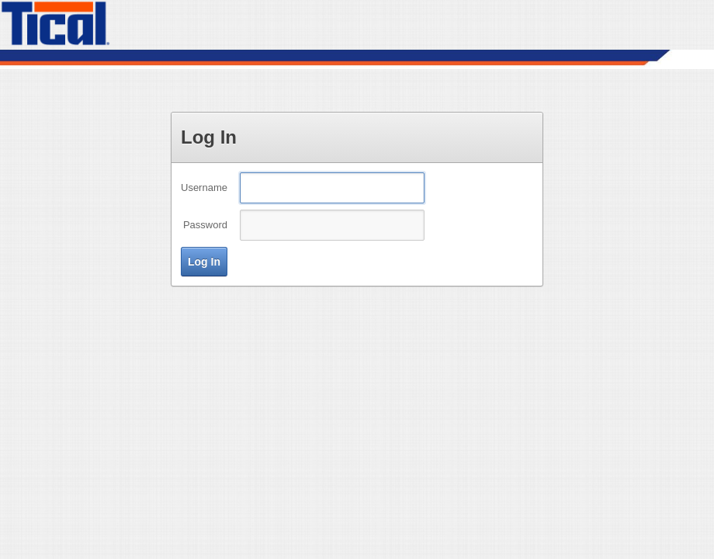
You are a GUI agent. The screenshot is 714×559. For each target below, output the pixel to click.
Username (204, 187)
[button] (204, 261)
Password (205, 225)
